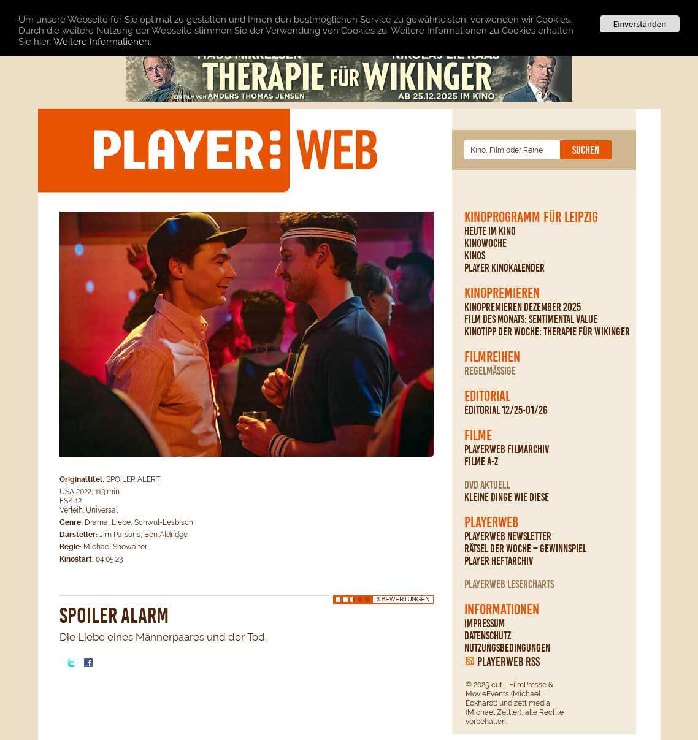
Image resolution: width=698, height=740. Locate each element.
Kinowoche (485, 243)
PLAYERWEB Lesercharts (509, 584)
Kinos (474, 255)
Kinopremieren (502, 293)
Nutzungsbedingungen (507, 648)
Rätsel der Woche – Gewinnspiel (525, 548)
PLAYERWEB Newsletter (507, 536)
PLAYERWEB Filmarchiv (506, 449)
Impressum (484, 623)
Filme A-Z (481, 461)
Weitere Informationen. (102, 41)
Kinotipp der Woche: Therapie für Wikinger (547, 331)
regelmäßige (490, 370)
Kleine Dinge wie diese (506, 497)
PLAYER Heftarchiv (498, 560)
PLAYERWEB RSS (508, 661)
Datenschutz (487, 635)
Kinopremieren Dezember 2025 (522, 307)
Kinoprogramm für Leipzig (531, 217)
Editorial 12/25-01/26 (506, 410)
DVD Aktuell (487, 484)
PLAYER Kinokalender (504, 267)
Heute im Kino (490, 231)
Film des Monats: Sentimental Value (530, 319)
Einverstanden (639, 23)
